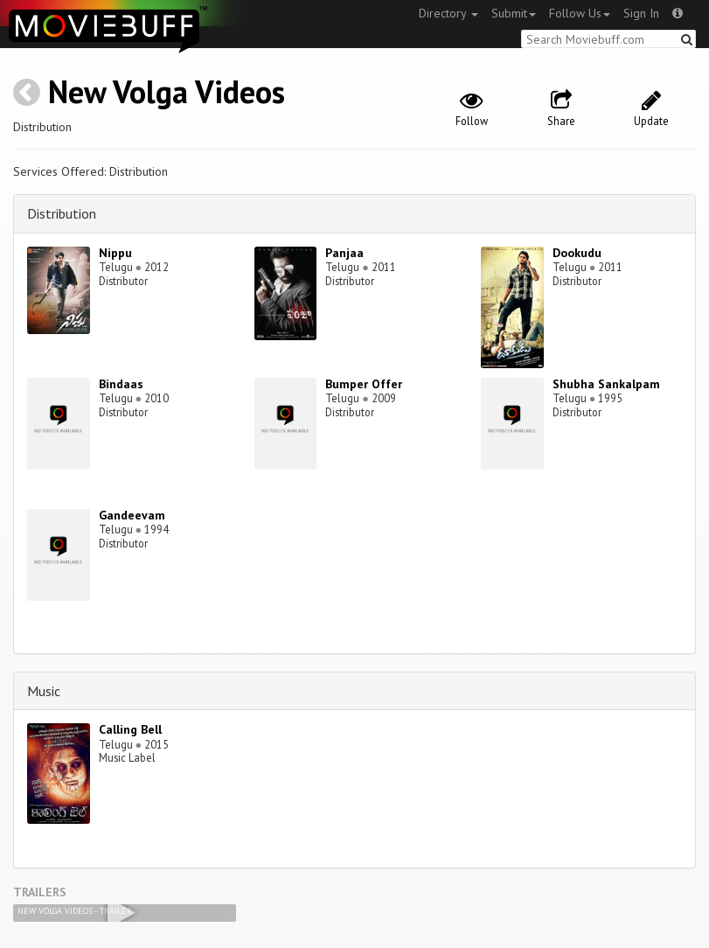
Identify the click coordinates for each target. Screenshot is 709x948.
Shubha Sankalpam (606, 384)
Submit (513, 13)
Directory (448, 13)
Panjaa (344, 253)
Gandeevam (132, 515)
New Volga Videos (166, 91)
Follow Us (579, 13)
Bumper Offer (363, 384)
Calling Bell (130, 729)
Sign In (641, 13)
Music (43, 691)
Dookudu (577, 253)
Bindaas (121, 384)
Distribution (61, 213)
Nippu (115, 253)
